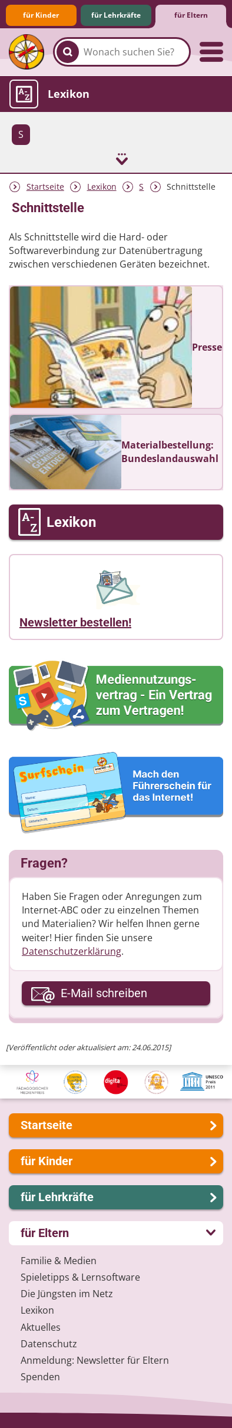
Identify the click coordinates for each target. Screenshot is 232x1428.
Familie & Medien (59, 1260)
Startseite (45, 186)
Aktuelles (41, 1327)
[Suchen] (68, 52)
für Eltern (191, 15)
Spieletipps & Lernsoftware (80, 1277)
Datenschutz (49, 1343)
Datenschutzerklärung (71, 951)
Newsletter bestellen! (75, 622)
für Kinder (41, 15)
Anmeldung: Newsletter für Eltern (95, 1360)
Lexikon (102, 186)
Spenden (40, 1376)
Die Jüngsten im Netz (67, 1293)
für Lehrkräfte (116, 15)
